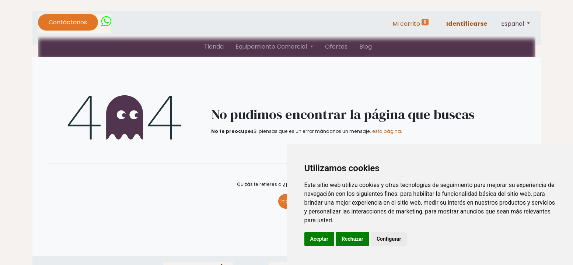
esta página (386, 131)
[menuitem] (214, 46)
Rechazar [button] (352, 239)
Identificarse (466, 24)
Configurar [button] (389, 239)
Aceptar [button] (319, 239)
